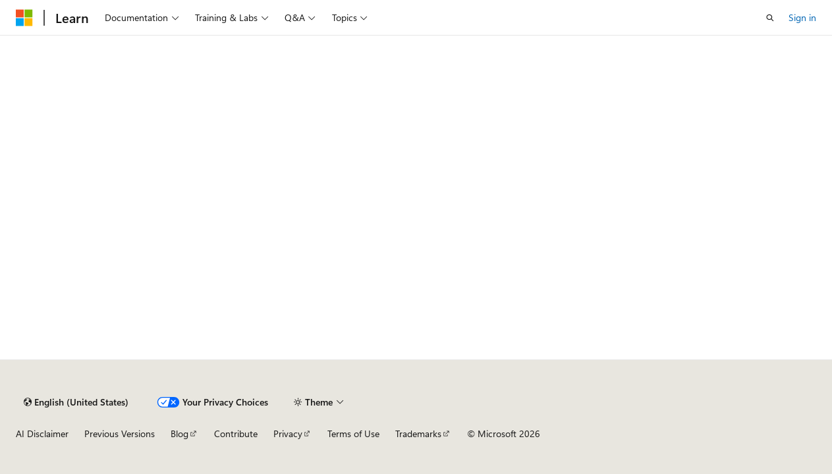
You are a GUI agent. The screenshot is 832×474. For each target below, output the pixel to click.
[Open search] (770, 18)
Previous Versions (119, 433)
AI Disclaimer (42, 433)
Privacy (287, 433)
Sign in (802, 17)
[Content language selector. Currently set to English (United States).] (76, 402)
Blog (179, 433)
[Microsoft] (24, 17)
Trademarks (418, 433)
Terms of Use (353, 433)
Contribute (236, 433)
